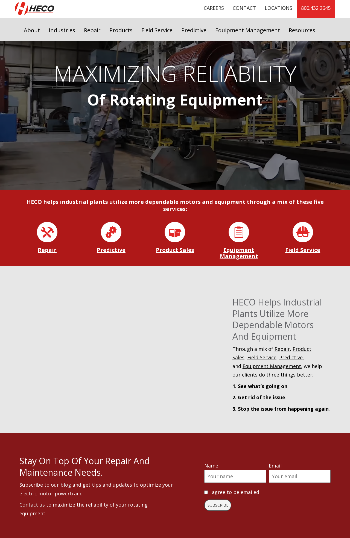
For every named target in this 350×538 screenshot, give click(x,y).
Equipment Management (247, 30)
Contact (244, 8)
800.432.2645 (316, 8)
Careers (214, 8)
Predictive (193, 30)
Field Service (157, 30)
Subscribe (218, 505)
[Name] (235, 476)
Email (275, 466)
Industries (62, 30)
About (32, 30)
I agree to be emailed (234, 492)
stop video (334, 183)
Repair (92, 30)
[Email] (300, 476)
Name (211, 466)
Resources (302, 30)
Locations (278, 8)
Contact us (32, 504)
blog (65, 484)
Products (121, 30)
